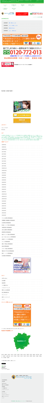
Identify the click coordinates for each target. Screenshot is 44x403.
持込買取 (10, 139)
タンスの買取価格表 (6, 241)
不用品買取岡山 (11, 137)
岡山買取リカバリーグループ (32, 138)
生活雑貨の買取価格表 (6, 255)
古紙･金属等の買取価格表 (7, 229)
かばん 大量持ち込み (12, 30)
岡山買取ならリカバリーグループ (21, 138)
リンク (3, 299)
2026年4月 (4, 144)
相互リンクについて (6, 297)
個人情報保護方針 (5, 292)
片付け (24, 139)
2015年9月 (4, 201)
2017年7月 (4, 156)
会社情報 (3, 391)
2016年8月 (4, 175)
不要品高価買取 (17, 137)
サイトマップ (4, 294)
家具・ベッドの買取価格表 (7, 253)
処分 (23, 137)
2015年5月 (4, 210)
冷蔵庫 (21, 137)
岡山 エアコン (35, 137)
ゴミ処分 (5, 136)
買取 (26, 139)
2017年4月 (4, 163)
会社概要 (3, 280)
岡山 (28, 137)
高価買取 (37, 139)
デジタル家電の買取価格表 (7, 218)
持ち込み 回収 (6, 139)
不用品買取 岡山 (6, 137)
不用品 (24, 136)
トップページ (5, 5)
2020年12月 (4, 149)
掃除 (13, 139)
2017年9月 (4, 151)
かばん (32, 135)
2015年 (39, 17)
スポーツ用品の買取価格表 (7, 248)
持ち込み (3, 129)
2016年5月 (4, 182)
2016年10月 (4, 170)
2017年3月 (4, 165)
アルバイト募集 (35, 135)
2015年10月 (4, 198)
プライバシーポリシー (5, 394)
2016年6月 (4, 179)
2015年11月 (4, 196)
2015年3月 (4, 215)
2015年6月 (4, 208)
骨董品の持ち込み (12, 28)
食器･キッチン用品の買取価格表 (8, 234)
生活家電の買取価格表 (6, 222)
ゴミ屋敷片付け (5, 9)
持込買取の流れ (14, 5)
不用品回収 (38, 136)
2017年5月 (4, 161)
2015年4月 (4, 212)
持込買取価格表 (4, 379)
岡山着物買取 (13, 138)
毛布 (22, 139)
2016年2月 (4, 189)
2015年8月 (4, 203)
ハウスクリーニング (6, 287)
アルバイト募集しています (13, 25)
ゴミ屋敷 (8, 136)
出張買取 (25, 137)
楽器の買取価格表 (5, 246)
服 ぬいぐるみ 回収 (17, 139)
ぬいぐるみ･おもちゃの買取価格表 (9, 236)
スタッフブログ (5, 127)
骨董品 (35, 139)
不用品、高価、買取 (29, 136)
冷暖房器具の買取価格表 (7, 227)
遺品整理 (3, 282)
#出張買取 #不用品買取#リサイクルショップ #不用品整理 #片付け (12, 135)
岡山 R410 (31, 137)
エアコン (39, 135)
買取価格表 (22, 5)
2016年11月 (4, 168)
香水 (33, 139)
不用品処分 (34, 136)
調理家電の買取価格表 (6, 232)
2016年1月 (4, 191)
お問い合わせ (14, 9)
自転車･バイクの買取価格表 (7, 239)
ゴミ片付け (12, 136)
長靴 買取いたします (12, 22)
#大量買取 (28, 135)
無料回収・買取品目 (31, 5)
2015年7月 (4, 205)
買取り (28, 139)
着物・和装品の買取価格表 (7, 243)
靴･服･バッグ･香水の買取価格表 (8, 225)
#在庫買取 (25, 135)
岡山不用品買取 (8, 138)
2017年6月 (4, 158)
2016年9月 (4, 172)
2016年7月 (4, 177)
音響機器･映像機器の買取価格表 (8, 220)
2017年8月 (4, 154)
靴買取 (31, 139)
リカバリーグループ (19, 136)
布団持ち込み (39, 138)
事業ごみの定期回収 (6, 290)
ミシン (15, 136)
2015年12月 (4, 194)
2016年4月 (4, 184)
